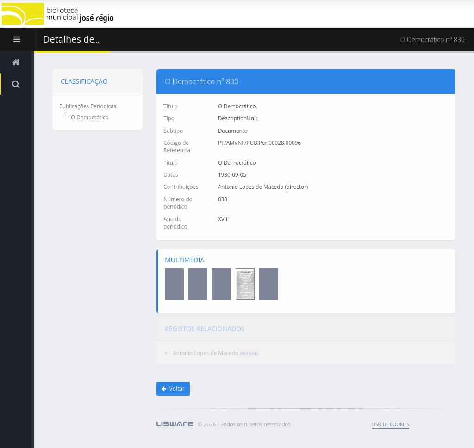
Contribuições (180, 186)
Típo (169, 117)
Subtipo (173, 130)
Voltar (173, 388)
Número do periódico (177, 202)
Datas (170, 174)
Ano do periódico (175, 222)
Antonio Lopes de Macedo (205, 349)
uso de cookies (390, 424)
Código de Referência (176, 145)
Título (170, 105)
